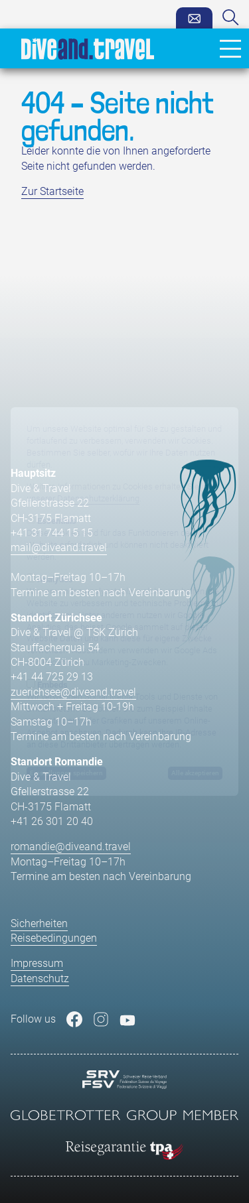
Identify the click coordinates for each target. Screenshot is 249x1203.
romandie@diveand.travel (71, 846)
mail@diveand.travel (59, 547)
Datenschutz (40, 978)
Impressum (37, 963)
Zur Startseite (52, 191)
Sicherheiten (39, 923)
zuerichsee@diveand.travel (73, 692)
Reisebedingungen (54, 938)
